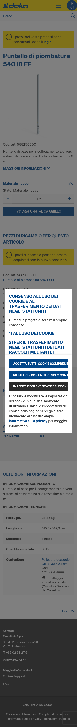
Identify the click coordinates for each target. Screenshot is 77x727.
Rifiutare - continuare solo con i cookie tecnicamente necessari (40, 375)
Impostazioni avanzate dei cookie (40, 386)
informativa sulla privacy (28, 420)
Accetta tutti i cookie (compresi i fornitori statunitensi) (40, 363)
